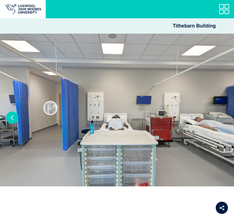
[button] (12, 117)
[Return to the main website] (23, 9)
